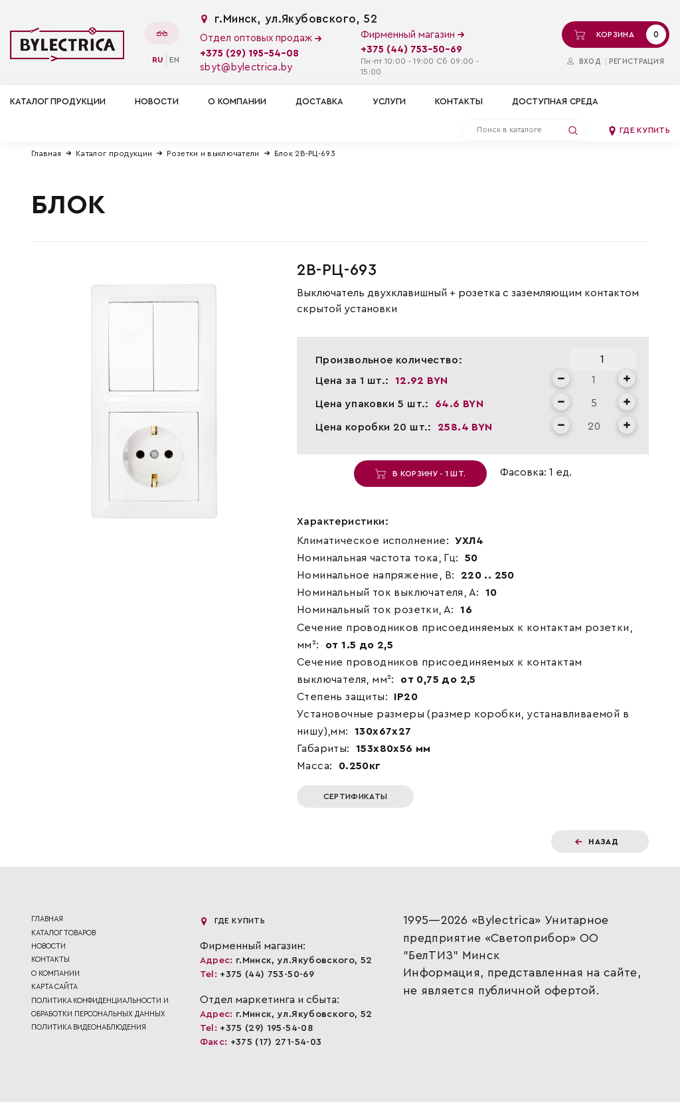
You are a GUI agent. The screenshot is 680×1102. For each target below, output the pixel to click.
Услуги (389, 101)
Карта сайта (54, 986)
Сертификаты (355, 796)
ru (157, 60)
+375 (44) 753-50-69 (411, 49)
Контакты (459, 101)
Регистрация (636, 61)
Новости (157, 101)
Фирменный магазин (412, 35)
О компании (237, 101)
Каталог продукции (114, 153)
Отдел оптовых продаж (260, 38)
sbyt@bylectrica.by (246, 67)
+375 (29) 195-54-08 (249, 53)
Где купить (639, 130)
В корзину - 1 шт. (420, 473)
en (174, 60)
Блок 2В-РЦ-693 (304, 153)
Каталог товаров (63, 933)
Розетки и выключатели (213, 153)
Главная (46, 153)
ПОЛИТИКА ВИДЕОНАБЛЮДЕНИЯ (88, 1027)
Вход (584, 61)
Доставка (319, 101)
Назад (596, 841)
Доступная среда (555, 101)
